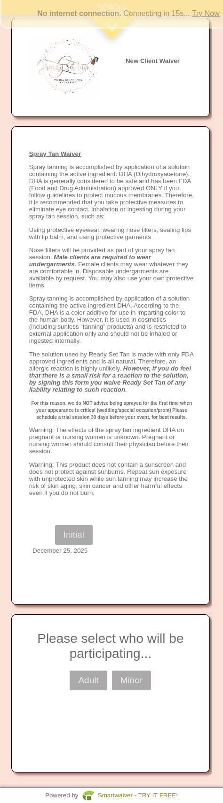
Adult (88, 680)
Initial (74, 535)
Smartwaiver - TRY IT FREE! (138, 795)
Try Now (206, 13)
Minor (131, 680)
